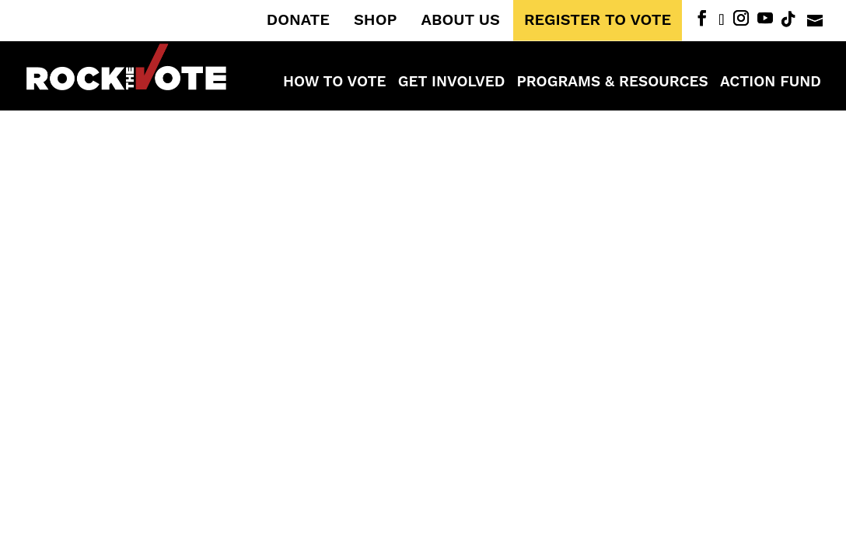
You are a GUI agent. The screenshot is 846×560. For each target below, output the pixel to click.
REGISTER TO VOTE (597, 20)
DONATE (298, 20)
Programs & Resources (612, 83)
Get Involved (451, 83)
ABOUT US (460, 20)
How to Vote (334, 83)
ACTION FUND (770, 83)
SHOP (375, 20)
